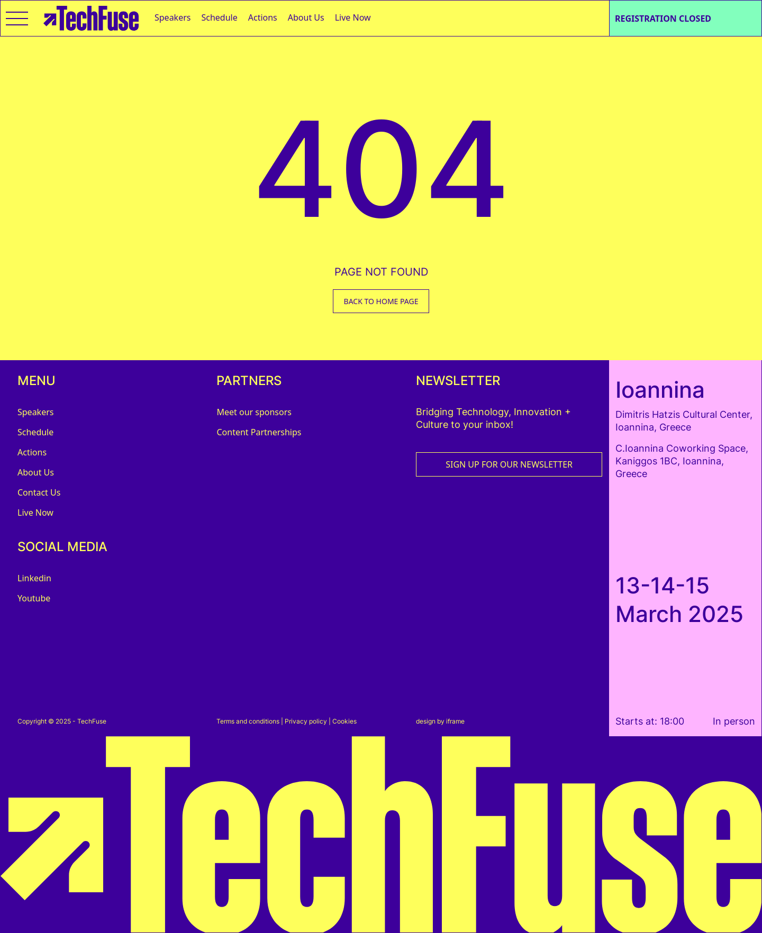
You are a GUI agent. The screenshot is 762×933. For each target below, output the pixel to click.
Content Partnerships (258, 432)
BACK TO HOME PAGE (381, 301)
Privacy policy (306, 721)
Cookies (344, 721)
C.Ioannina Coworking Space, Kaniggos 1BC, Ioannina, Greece (681, 461)
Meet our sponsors (254, 412)
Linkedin (34, 578)
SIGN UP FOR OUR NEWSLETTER (509, 464)
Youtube (33, 598)
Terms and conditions (247, 721)
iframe (455, 721)
